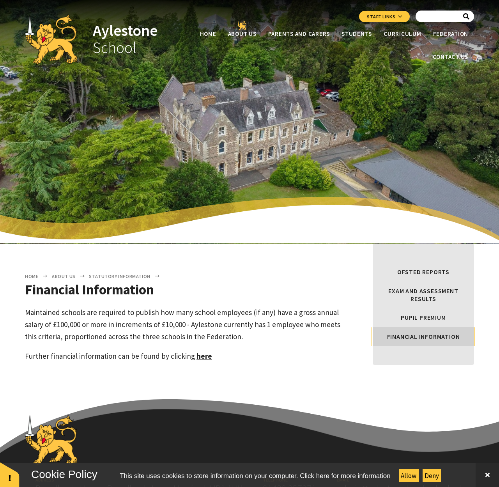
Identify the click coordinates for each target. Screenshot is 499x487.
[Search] (466, 16)
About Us (64, 276)
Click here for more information (345, 476)
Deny (432, 475)
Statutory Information (119, 276)
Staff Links (384, 16)
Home (31, 276)
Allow (408, 475)
